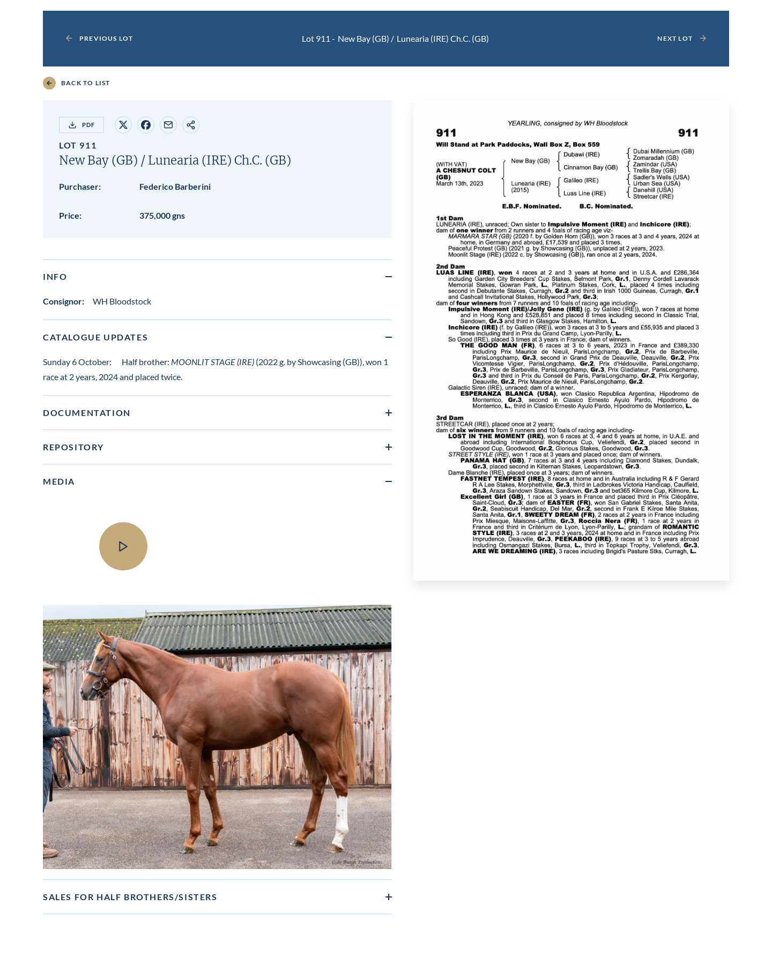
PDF (81, 125)
